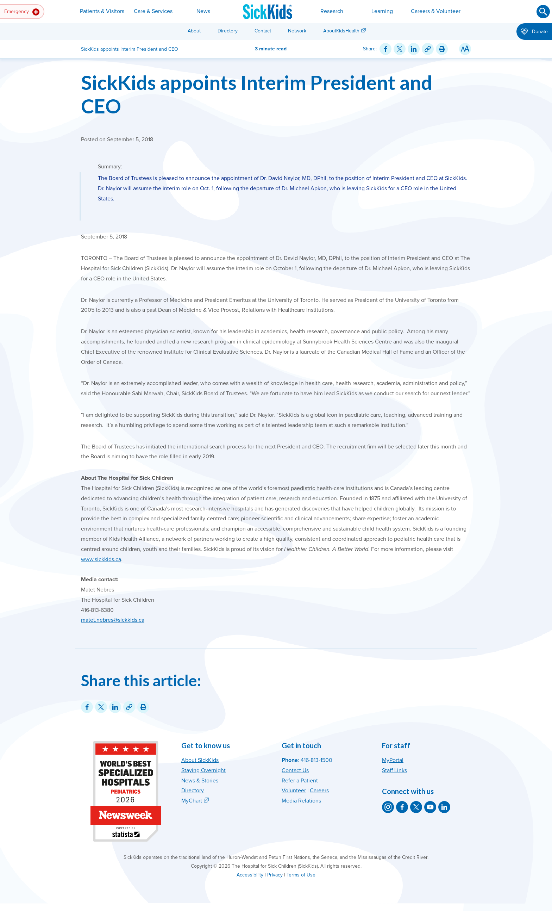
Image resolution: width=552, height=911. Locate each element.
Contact (263, 31)
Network (297, 31)
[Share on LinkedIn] (414, 49)
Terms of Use (301, 875)
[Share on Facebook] (385, 49)
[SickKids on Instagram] (388, 807)
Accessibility (250, 875)
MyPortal (392, 760)
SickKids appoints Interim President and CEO (256, 94)
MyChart (191, 800)
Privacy (275, 875)
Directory (228, 31)
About (194, 31)
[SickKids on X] (416, 807)
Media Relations (301, 800)
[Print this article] (442, 49)
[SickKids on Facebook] (402, 807)
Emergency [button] (21, 12)
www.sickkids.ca (101, 559)
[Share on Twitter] (400, 49)
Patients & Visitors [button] (102, 11)
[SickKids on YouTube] (430, 807)
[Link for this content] (428, 49)
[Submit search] (543, 11)
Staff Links (394, 770)
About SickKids (200, 760)
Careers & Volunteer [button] (435, 11)
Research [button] (331, 11)
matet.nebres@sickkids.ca (112, 620)
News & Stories (199, 780)
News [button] (203, 11)
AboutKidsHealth (341, 31)
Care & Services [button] (153, 11)
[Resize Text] (465, 49)
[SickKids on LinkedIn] (444, 807)
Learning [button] (382, 11)
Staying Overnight (203, 770)
